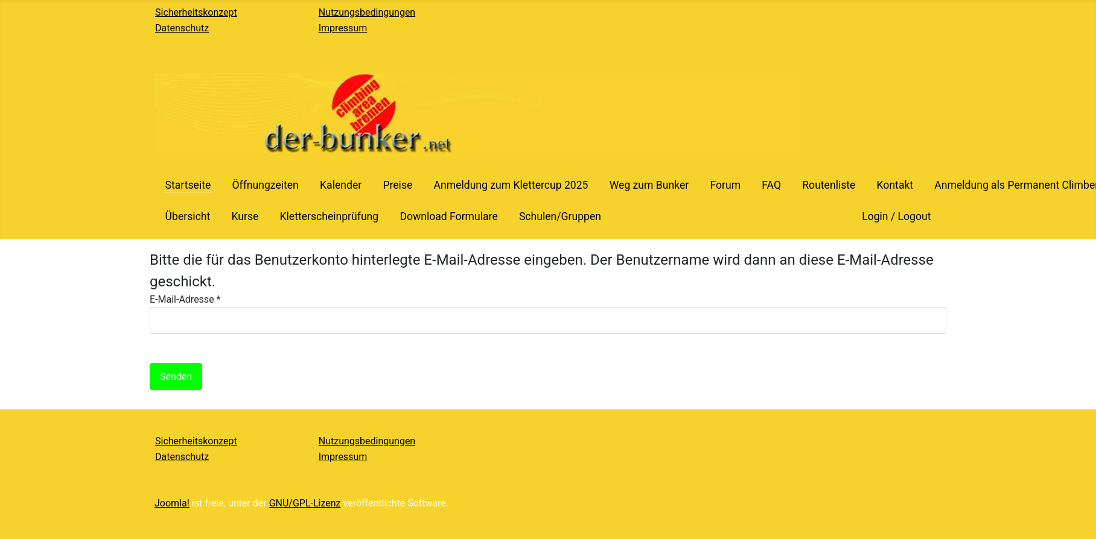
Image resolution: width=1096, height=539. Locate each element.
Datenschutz (182, 28)
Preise (397, 185)
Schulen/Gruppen (560, 216)
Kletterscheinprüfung (328, 216)
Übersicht (188, 216)
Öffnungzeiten (265, 185)
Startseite (188, 185)
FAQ (771, 185)
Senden (176, 376)
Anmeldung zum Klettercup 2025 (510, 185)
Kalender (341, 185)
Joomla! (172, 503)
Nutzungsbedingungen (367, 12)
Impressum (343, 28)
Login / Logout (896, 216)
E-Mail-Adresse (185, 299)
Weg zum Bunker (649, 185)
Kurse (244, 216)
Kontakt (895, 185)
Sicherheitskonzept (196, 12)
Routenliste (828, 185)
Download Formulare (448, 216)
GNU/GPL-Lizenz (305, 503)
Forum (725, 185)
